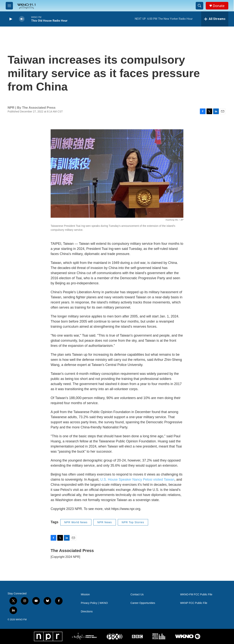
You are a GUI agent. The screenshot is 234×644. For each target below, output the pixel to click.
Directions (87, 611)
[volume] (22, 19)
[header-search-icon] (199, 5)
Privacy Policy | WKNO (94, 603)
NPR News (104, 522)
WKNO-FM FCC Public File (196, 594)
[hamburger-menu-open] (9, 5)
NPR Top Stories (133, 522)
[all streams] (214, 19)
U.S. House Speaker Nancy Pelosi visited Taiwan (137, 479)
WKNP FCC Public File (193, 603)
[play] (10, 19)
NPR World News (76, 522)
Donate (219, 6)
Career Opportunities (142, 603)
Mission (85, 594)
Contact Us (137, 594)
